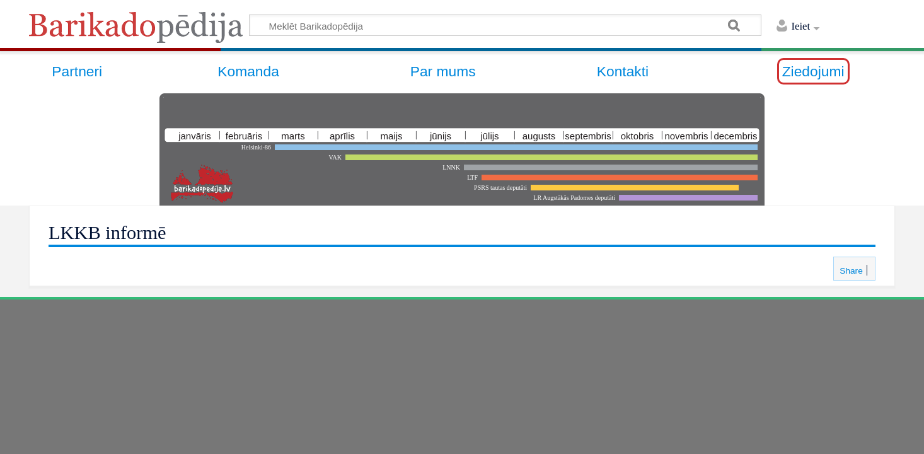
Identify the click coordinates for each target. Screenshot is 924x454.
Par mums (443, 71)
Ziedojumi (813, 71)
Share (849, 271)
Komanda (248, 71)
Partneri (77, 71)
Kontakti (623, 71)
